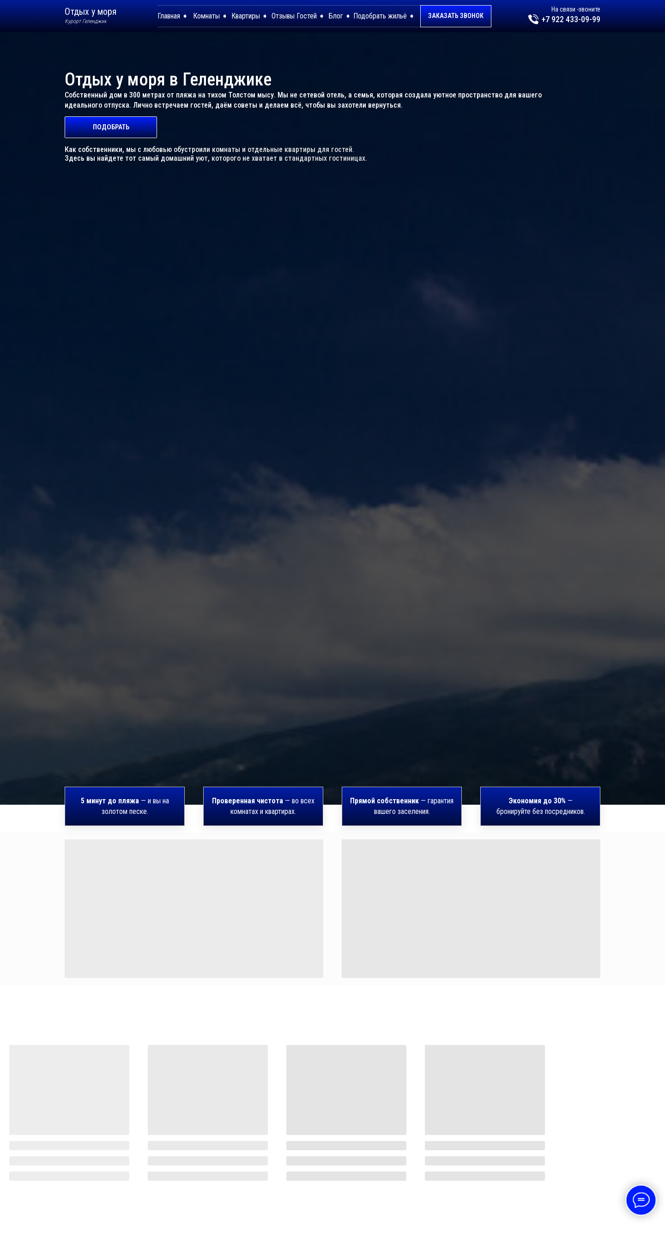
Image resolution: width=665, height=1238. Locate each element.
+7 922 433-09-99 (571, 19)
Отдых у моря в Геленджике (168, 79)
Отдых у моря (90, 11)
